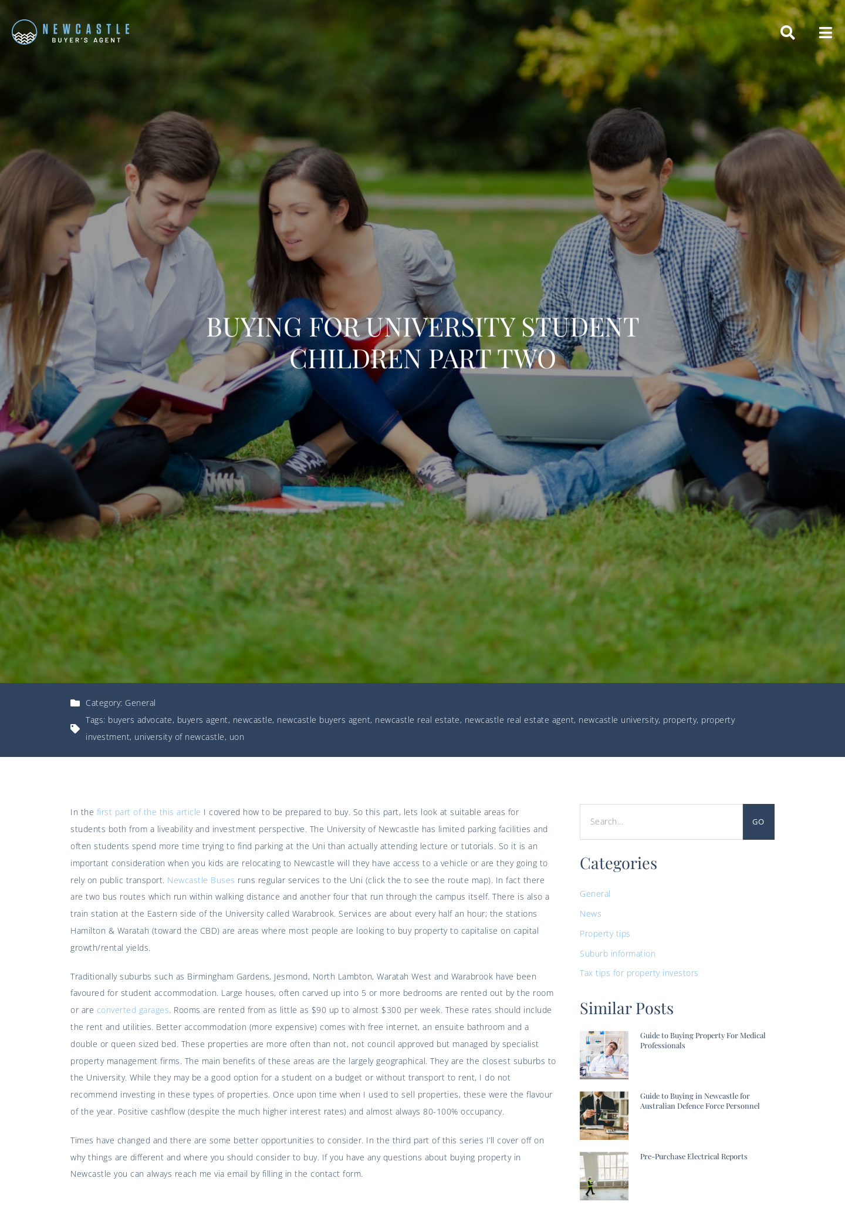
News (590, 913)
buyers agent (202, 719)
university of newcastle (179, 736)
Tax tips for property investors (639, 972)
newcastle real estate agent (519, 719)
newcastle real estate (417, 719)
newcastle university (618, 719)
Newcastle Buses (201, 880)
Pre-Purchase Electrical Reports (694, 1156)
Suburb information (617, 953)
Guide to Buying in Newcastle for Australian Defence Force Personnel (700, 1100)
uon (237, 736)
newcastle (253, 719)
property (680, 719)
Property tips (605, 933)
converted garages (133, 1009)
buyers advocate (140, 719)
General (140, 702)
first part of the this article (149, 811)
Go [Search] (758, 821)
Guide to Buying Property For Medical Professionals (703, 1040)
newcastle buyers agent (323, 719)
